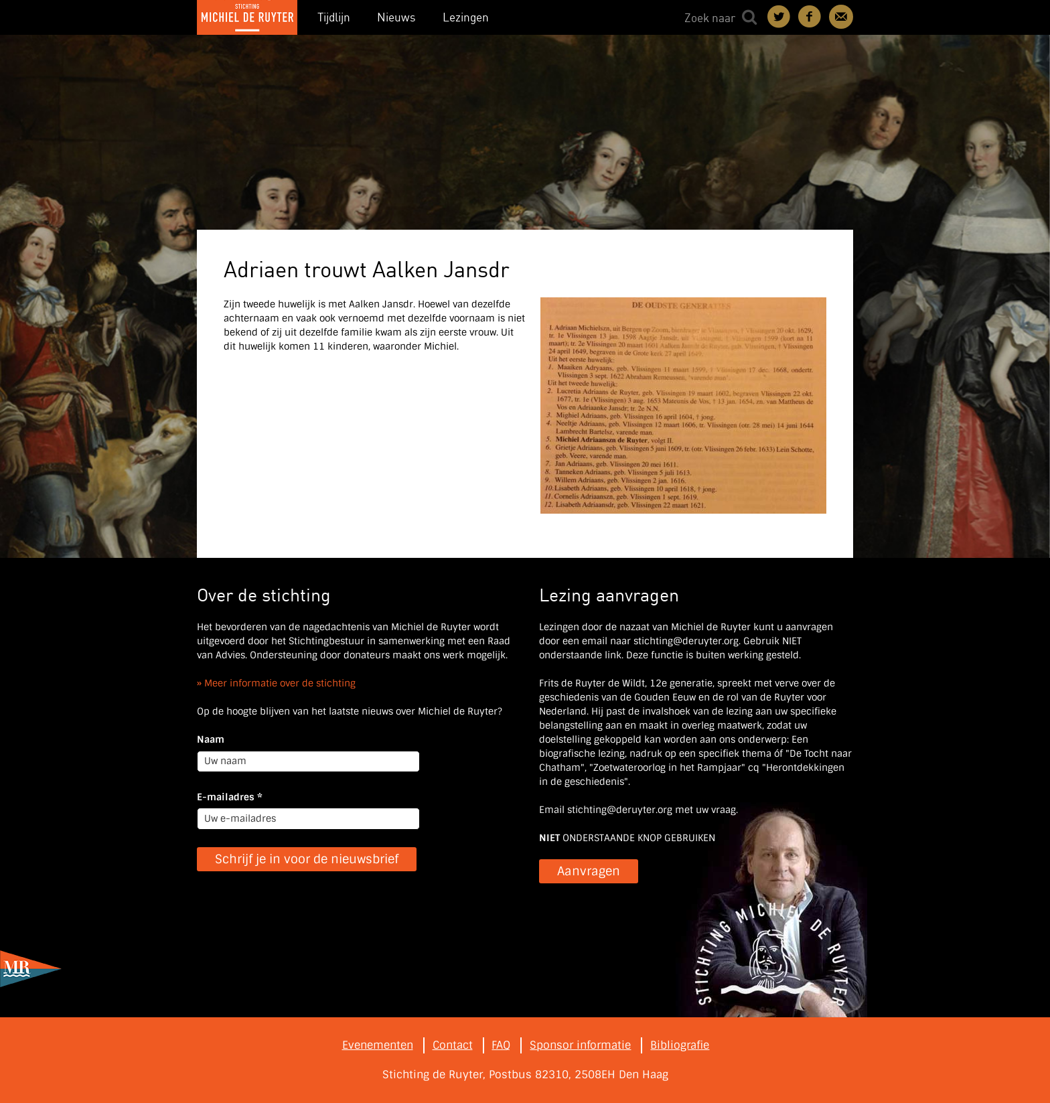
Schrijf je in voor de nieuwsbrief (306, 859)
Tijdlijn (333, 17)
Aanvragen (588, 871)
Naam (210, 739)
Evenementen (377, 1045)
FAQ (501, 1045)
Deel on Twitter (779, 17)
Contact (841, 17)
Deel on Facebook (810, 17)
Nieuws (396, 17)
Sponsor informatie (580, 1045)
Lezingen (466, 17)
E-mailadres (229, 797)
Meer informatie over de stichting (280, 683)
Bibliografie (679, 1045)
